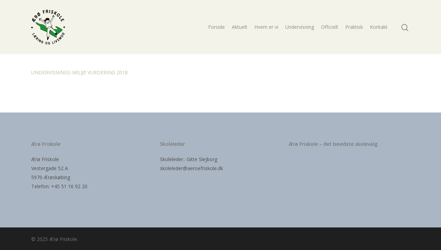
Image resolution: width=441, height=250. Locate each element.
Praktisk (354, 27)
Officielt (329, 27)
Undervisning (299, 27)
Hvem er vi (266, 27)
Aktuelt (239, 27)
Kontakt (379, 27)
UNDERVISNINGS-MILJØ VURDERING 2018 (79, 72)
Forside (216, 27)
